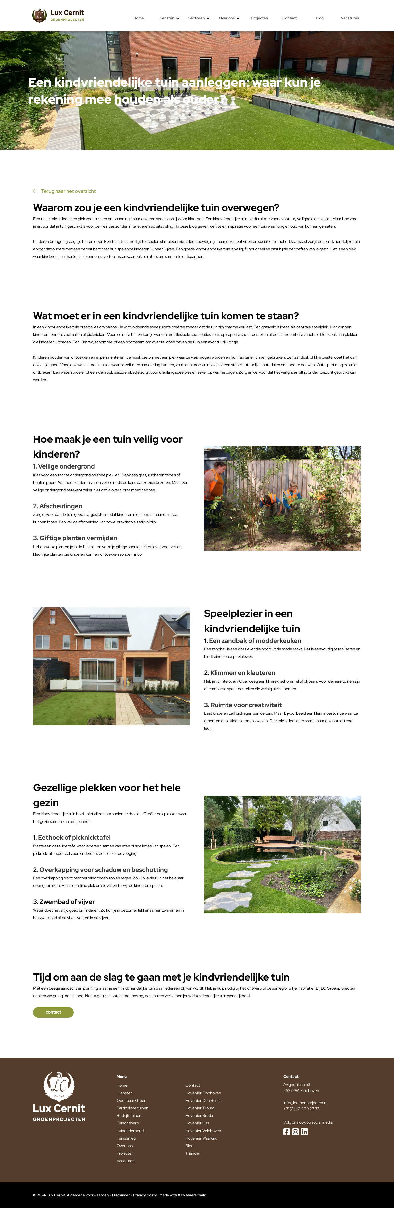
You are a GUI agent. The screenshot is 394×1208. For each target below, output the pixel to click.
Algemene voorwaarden (88, 1195)
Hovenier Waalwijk (201, 1138)
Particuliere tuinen (133, 1108)
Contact (192, 1085)
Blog (189, 1145)
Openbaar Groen (131, 1100)
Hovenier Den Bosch (203, 1100)
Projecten (125, 1153)
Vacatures (125, 1160)
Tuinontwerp (128, 1123)
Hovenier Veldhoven (203, 1130)
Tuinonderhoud (130, 1130)
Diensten (125, 1093)
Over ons (125, 1145)
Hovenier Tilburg (199, 1108)
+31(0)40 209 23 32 (301, 1108)
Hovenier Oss (197, 1123)
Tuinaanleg (126, 1138)
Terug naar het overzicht (64, 191)
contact (53, 1012)
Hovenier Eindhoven (203, 1093)
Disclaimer (121, 1195)
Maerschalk (196, 1195)
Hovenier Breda (199, 1115)
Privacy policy (145, 1195)
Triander (192, 1153)
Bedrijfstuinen (129, 1115)
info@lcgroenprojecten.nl (305, 1102)
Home (122, 1085)
